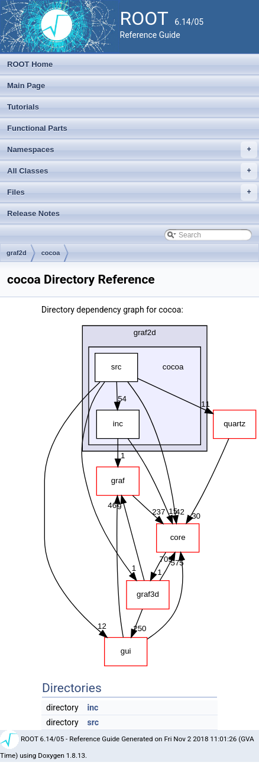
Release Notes (33, 213)
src (93, 722)
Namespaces (132, 150)
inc (93, 707)
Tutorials (23, 106)
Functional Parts (37, 128)
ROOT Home (30, 64)
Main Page (26, 85)
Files (132, 192)
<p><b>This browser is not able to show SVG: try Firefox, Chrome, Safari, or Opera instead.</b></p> (150, 492)
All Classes (132, 171)
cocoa (50, 252)
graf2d (17, 252)
